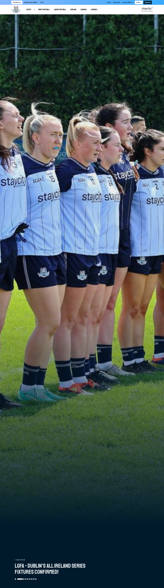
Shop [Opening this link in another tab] (42, 2)
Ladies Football (60, 9)
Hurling (73, 9)
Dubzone (147, 2)
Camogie (84, 9)
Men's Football (44, 9)
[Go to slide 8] (33, 579)
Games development (30, 2)
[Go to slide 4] (25, 579)
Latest (28, 9)
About (109, 2)
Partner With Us (127, 2)
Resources (116, 2)
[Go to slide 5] (27, 579)
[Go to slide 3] (23, 579)
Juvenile (94, 9)
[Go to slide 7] (31, 579)
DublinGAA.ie (17, 2)
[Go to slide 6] (29, 579)
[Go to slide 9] (35, 579)
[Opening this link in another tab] (139, 2)
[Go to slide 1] (15, 579)
